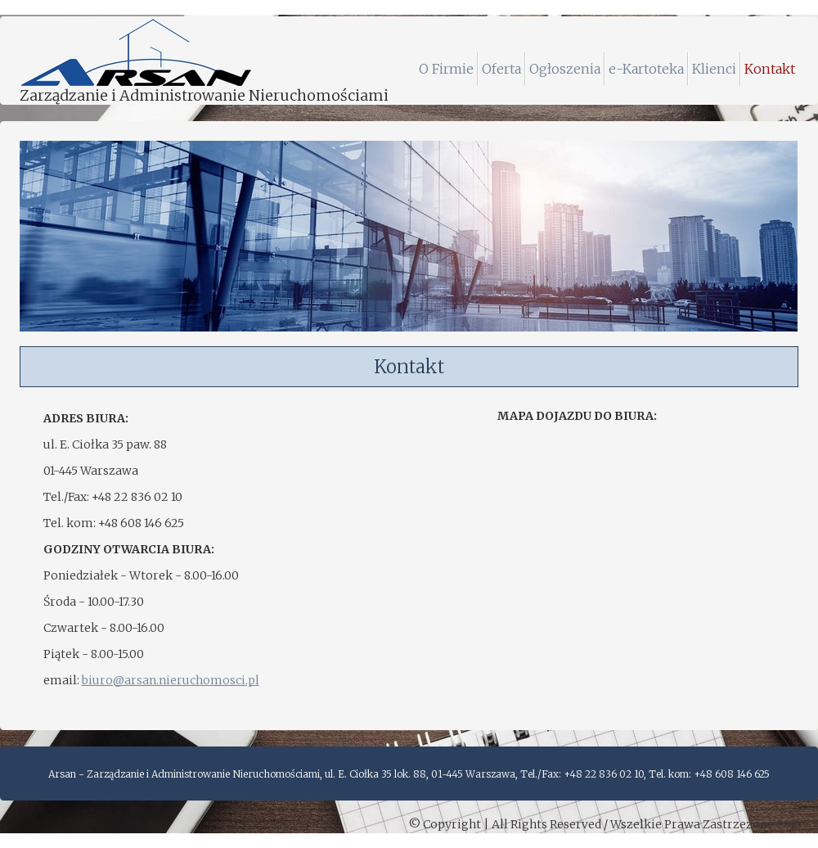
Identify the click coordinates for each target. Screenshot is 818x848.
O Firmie (446, 69)
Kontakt (769, 69)
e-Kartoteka (646, 69)
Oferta (501, 69)
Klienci (714, 69)
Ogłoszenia (564, 69)
